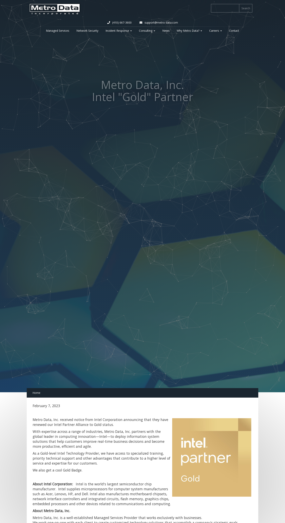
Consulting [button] (147, 30)
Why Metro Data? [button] (189, 30)
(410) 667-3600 (119, 22)
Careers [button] (215, 30)
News (166, 30)
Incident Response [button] (118, 30)
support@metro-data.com (159, 22)
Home (36, 393)
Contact (234, 30)
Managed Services (57, 30)
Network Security (87, 30)
